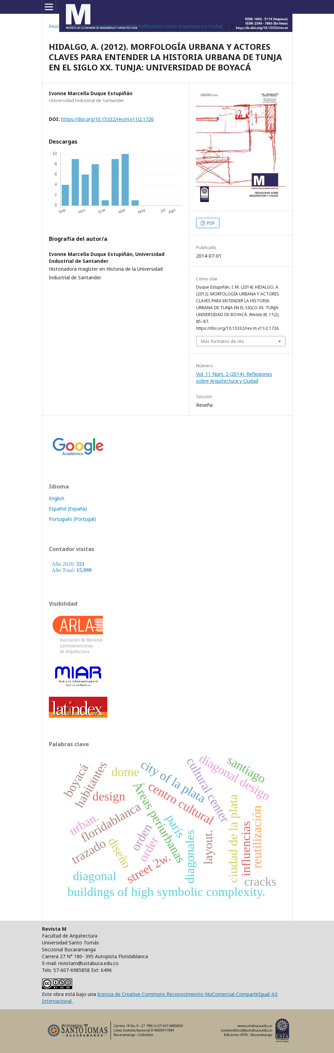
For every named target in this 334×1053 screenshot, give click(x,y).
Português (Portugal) (72, 519)
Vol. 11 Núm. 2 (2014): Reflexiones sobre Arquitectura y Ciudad (159, 26)
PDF (210, 223)
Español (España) (68, 508)
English (56, 498)
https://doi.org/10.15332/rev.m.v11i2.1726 (107, 119)
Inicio (54, 26)
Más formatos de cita (222, 341)
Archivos (77, 26)
